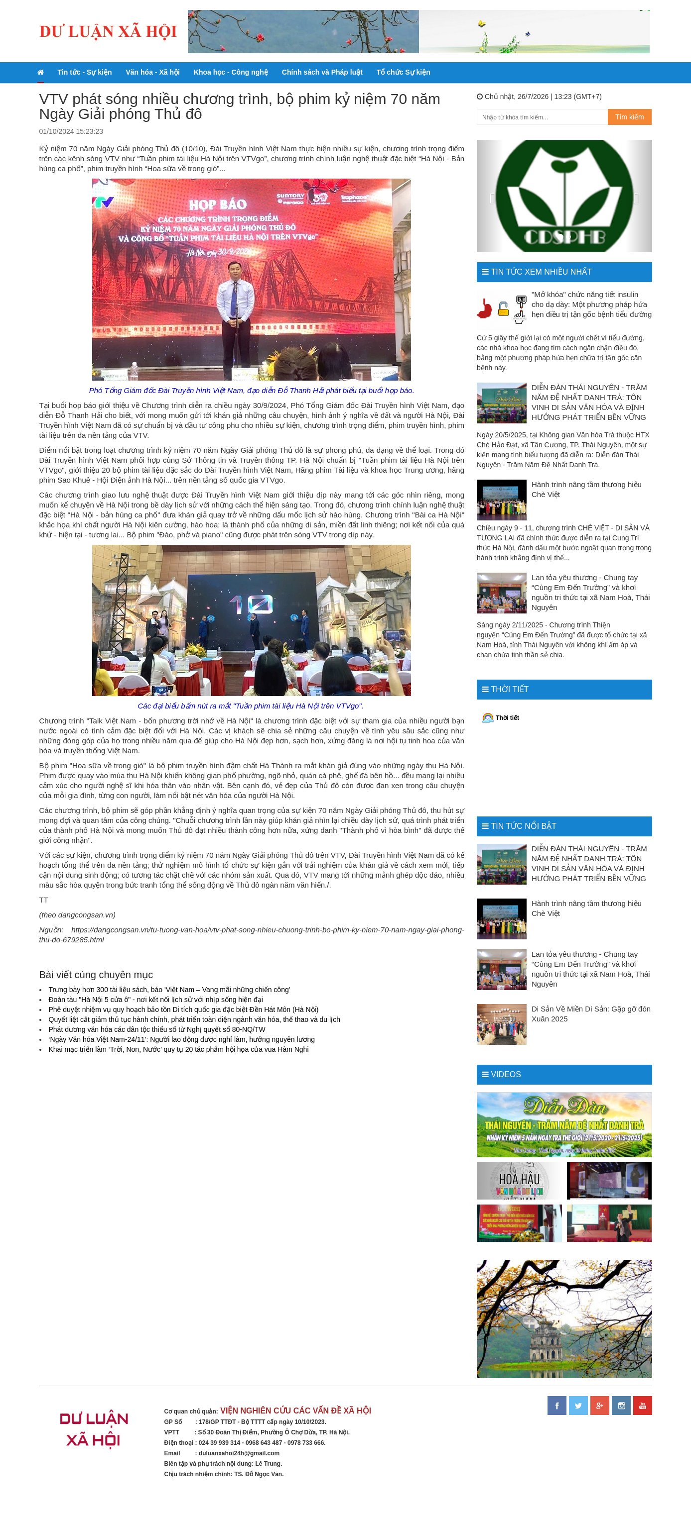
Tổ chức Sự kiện (403, 72)
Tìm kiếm (629, 117)
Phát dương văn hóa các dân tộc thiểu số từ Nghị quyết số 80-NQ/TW (157, 1029)
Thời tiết (510, 689)
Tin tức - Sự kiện (85, 72)
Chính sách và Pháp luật (322, 72)
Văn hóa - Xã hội (152, 72)
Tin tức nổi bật (523, 826)
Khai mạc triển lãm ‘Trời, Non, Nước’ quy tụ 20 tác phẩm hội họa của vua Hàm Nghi (179, 1049)
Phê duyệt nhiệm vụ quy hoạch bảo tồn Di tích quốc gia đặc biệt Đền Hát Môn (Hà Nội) (184, 1009)
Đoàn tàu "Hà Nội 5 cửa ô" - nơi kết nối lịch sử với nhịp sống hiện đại (156, 1000)
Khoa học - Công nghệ (231, 72)
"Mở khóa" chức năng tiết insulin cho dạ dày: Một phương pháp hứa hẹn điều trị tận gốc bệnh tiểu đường (592, 304)
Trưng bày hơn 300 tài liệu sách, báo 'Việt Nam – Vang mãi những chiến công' (169, 990)
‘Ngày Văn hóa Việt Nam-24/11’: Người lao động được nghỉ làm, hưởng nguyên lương (182, 1039)
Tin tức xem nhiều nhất (541, 272)
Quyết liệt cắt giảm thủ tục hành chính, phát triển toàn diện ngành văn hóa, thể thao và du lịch (194, 1019)
